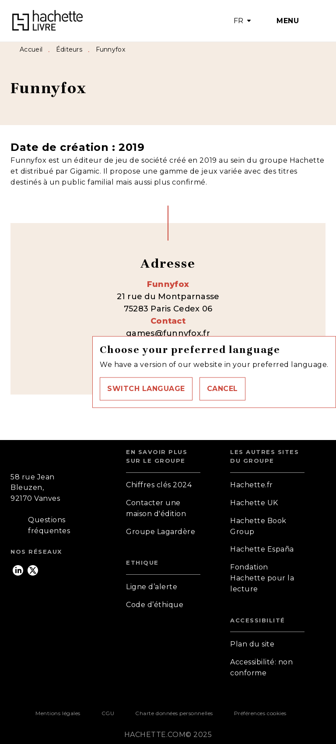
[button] (146, 388)
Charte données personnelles (174, 713)
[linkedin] (17, 570)
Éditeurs (69, 49)
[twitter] (32, 570)
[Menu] (290, 21)
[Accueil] (47, 21)
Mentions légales (57, 713)
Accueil (31, 49)
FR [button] (239, 21)
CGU (108, 713)
